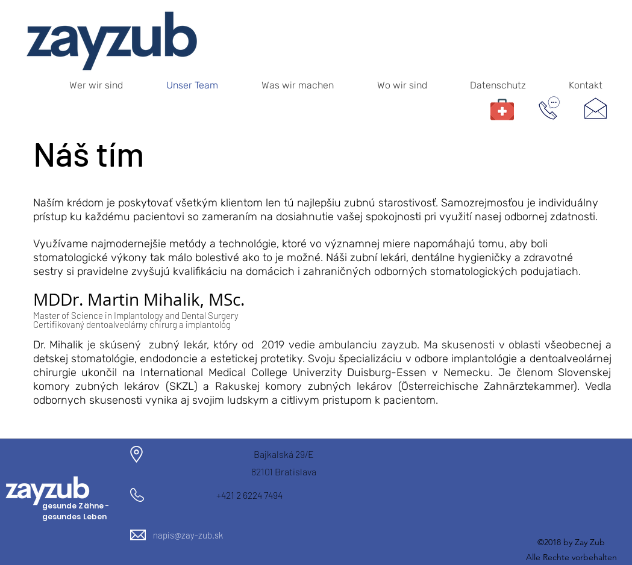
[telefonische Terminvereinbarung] (549, 108)
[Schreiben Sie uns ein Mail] (596, 108)
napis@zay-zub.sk (188, 534)
